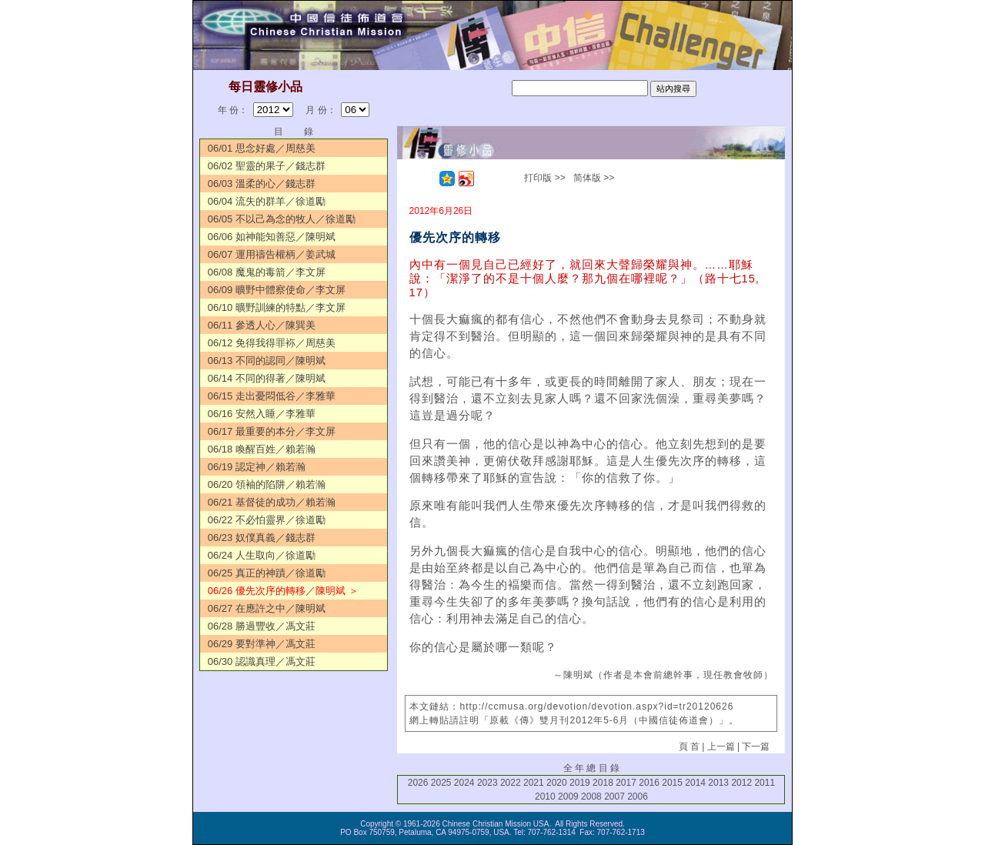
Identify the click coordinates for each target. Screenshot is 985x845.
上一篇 (721, 746)
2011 (764, 782)
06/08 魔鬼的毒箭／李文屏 (267, 272)
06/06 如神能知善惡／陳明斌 (272, 236)
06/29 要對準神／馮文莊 (262, 644)
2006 (637, 796)
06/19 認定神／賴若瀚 (257, 467)
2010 (545, 796)
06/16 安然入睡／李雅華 (262, 413)
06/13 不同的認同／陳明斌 (267, 360)
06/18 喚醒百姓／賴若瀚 (262, 449)
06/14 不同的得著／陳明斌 (267, 378)
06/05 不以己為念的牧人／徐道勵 (282, 219)
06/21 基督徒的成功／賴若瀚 (272, 502)
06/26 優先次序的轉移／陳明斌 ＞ (283, 590)
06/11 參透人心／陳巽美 (262, 325)
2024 (464, 782)
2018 (603, 782)
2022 (510, 782)
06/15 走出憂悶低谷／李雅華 (272, 396)
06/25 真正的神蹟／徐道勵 (267, 573)
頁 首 (689, 746)
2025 (441, 782)
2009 (568, 796)
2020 (556, 782)
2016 (649, 782)
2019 (579, 782)
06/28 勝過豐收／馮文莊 (262, 626)
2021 (533, 782)
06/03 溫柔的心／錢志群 (262, 183)
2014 (695, 782)
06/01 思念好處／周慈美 (262, 148)
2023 (487, 782)
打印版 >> (544, 177)
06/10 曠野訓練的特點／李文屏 (277, 307)
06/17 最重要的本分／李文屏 (272, 431)
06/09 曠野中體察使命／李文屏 (277, 290)
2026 (418, 782)
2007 (614, 796)
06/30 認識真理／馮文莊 (262, 661)
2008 (591, 796)
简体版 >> (593, 177)
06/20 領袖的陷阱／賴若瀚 (267, 484)
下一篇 (756, 746)
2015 (672, 782)
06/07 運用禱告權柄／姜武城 (272, 254)
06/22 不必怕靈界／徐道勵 (267, 520)
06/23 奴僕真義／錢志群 (262, 537)
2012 (741, 782)
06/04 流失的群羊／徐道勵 (267, 201)
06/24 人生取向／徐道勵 (262, 555)
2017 (626, 782)
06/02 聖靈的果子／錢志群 (267, 166)
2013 (718, 782)
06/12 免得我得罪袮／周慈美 (272, 343)
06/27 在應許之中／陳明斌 (267, 608)
